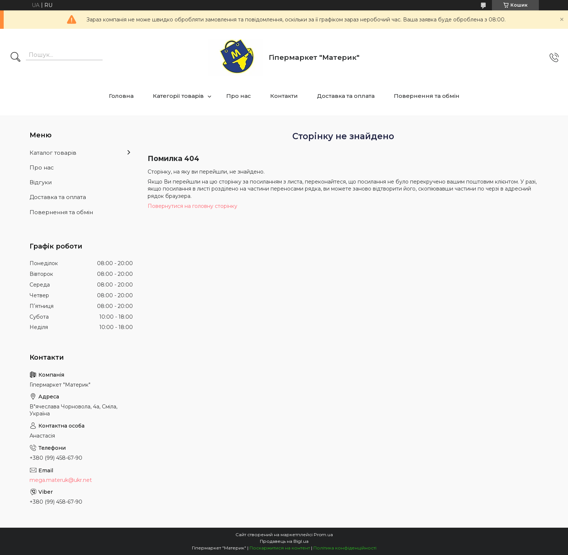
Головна (121, 95)
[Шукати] (15, 58)
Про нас (238, 95)
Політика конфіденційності (344, 548)
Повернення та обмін (426, 95)
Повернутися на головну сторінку (192, 206)
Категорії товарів (178, 95)
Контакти (284, 95)
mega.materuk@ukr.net (61, 480)
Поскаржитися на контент (279, 548)
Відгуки (41, 182)
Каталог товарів (53, 152)
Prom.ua (323, 534)
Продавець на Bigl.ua (284, 541)
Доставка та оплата (346, 95)
